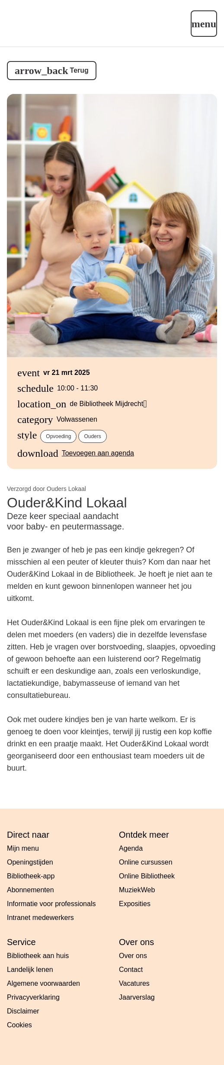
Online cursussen (146, 862)
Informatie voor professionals (51, 903)
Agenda (131, 848)
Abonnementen (30, 890)
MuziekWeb (137, 890)
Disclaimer (23, 1011)
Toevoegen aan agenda (98, 453)
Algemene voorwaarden (43, 983)
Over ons (133, 955)
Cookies (19, 1025)
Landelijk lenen (30, 969)
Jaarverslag (137, 997)
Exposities (134, 903)
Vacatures (134, 983)
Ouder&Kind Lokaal (67, 502)
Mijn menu (23, 848)
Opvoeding (58, 436)
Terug (79, 70)
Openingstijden (30, 862)
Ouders (92, 436)
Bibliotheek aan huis (38, 955)
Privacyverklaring (33, 997)
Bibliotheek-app (30, 876)
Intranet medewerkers (40, 917)
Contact (131, 969)
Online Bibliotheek (147, 876)
